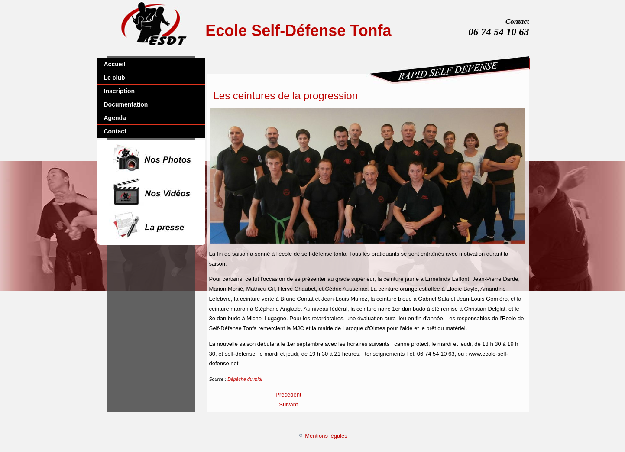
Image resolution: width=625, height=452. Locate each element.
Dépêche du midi (244, 379)
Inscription (119, 91)
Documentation (126, 104)
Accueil (115, 64)
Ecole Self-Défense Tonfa (298, 30)
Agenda (115, 117)
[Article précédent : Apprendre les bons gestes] (288, 394)
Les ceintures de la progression (286, 95)
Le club (114, 77)
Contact (115, 131)
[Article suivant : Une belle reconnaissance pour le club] (288, 404)
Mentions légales (326, 435)
